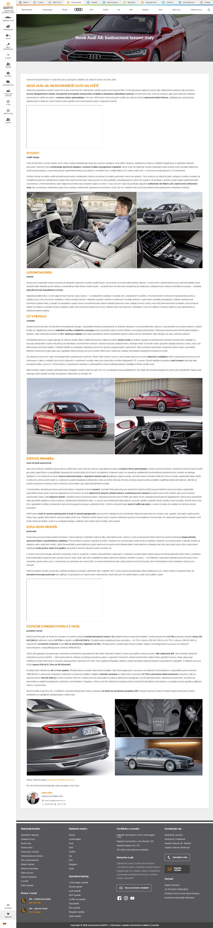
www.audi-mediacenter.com (60, 779)
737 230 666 (35, 912)
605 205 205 (35, 902)
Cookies (155, 925)
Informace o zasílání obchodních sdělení (129, 925)
